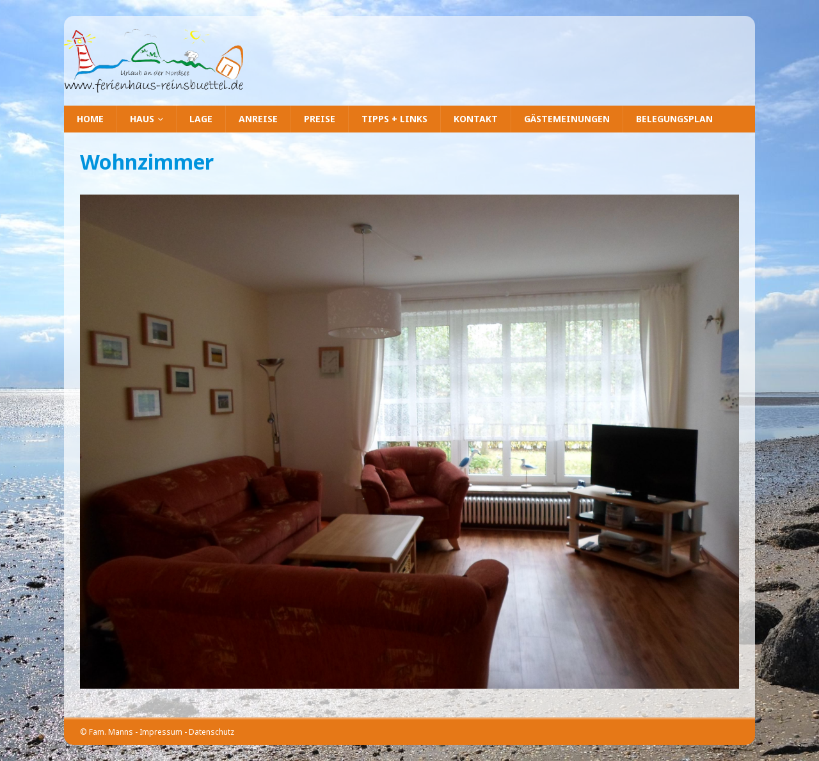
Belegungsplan (674, 119)
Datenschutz (211, 731)
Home (90, 119)
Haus (142, 119)
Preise (319, 119)
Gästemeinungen (567, 119)
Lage (200, 119)
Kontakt (476, 119)
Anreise (258, 119)
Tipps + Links (394, 119)
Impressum (160, 731)
